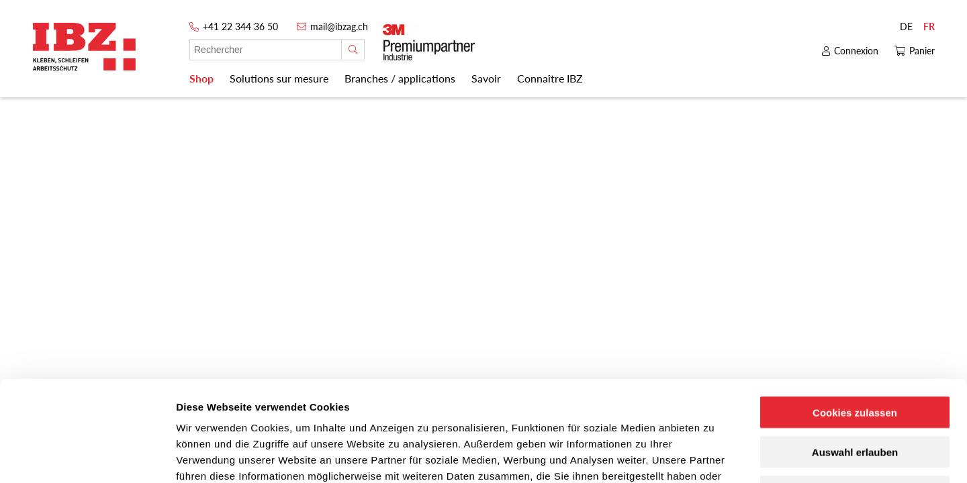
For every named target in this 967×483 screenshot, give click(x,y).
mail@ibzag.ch (339, 26)
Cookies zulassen (855, 318)
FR (929, 26)
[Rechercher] (353, 49)
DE (906, 26)
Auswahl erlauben (855, 358)
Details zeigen (714, 456)
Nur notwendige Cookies (855, 397)
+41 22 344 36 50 (240, 26)
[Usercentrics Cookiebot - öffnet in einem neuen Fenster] (87, 457)
